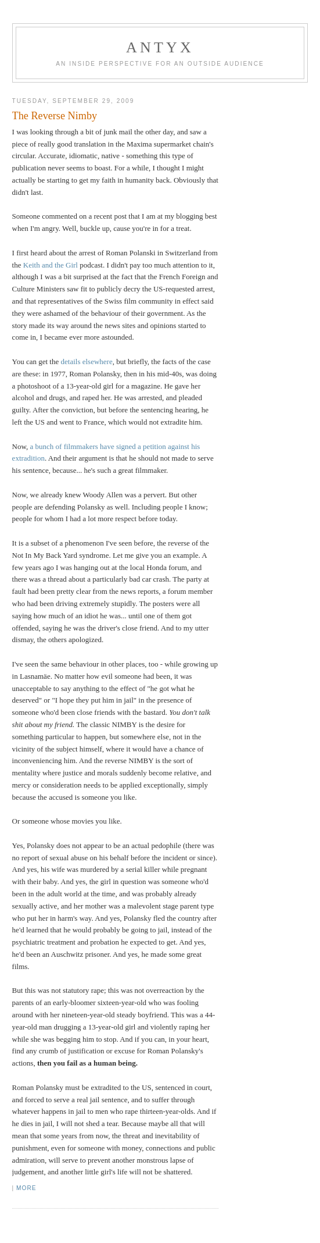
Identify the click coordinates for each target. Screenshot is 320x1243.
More (26, 1188)
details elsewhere (87, 361)
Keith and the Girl (50, 265)
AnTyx (160, 47)
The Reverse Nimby (54, 116)
